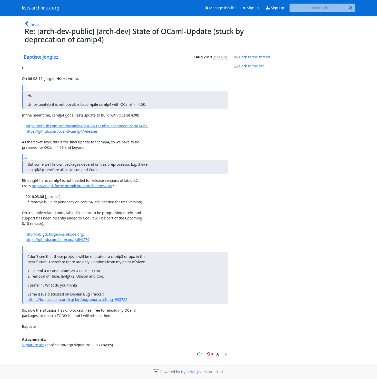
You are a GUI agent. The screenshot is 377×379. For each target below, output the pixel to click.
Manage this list (220, 7)
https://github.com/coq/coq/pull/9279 (57, 239)
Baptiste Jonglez (41, 57)
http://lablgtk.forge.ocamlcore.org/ (55, 234)
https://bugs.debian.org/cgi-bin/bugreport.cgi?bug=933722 (77, 299)
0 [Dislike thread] (210, 353)
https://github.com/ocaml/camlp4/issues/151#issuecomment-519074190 (87, 125)
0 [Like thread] (200, 353)
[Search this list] (318, 8)
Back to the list (249, 66)
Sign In (251, 7)
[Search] (350, 8)
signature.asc (33, 344)
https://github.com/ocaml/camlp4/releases (62, 131)
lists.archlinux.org (40, 8)
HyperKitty (190, 372)
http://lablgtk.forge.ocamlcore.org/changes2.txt (72, 185)
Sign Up (275, 7)
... (25, 88)
